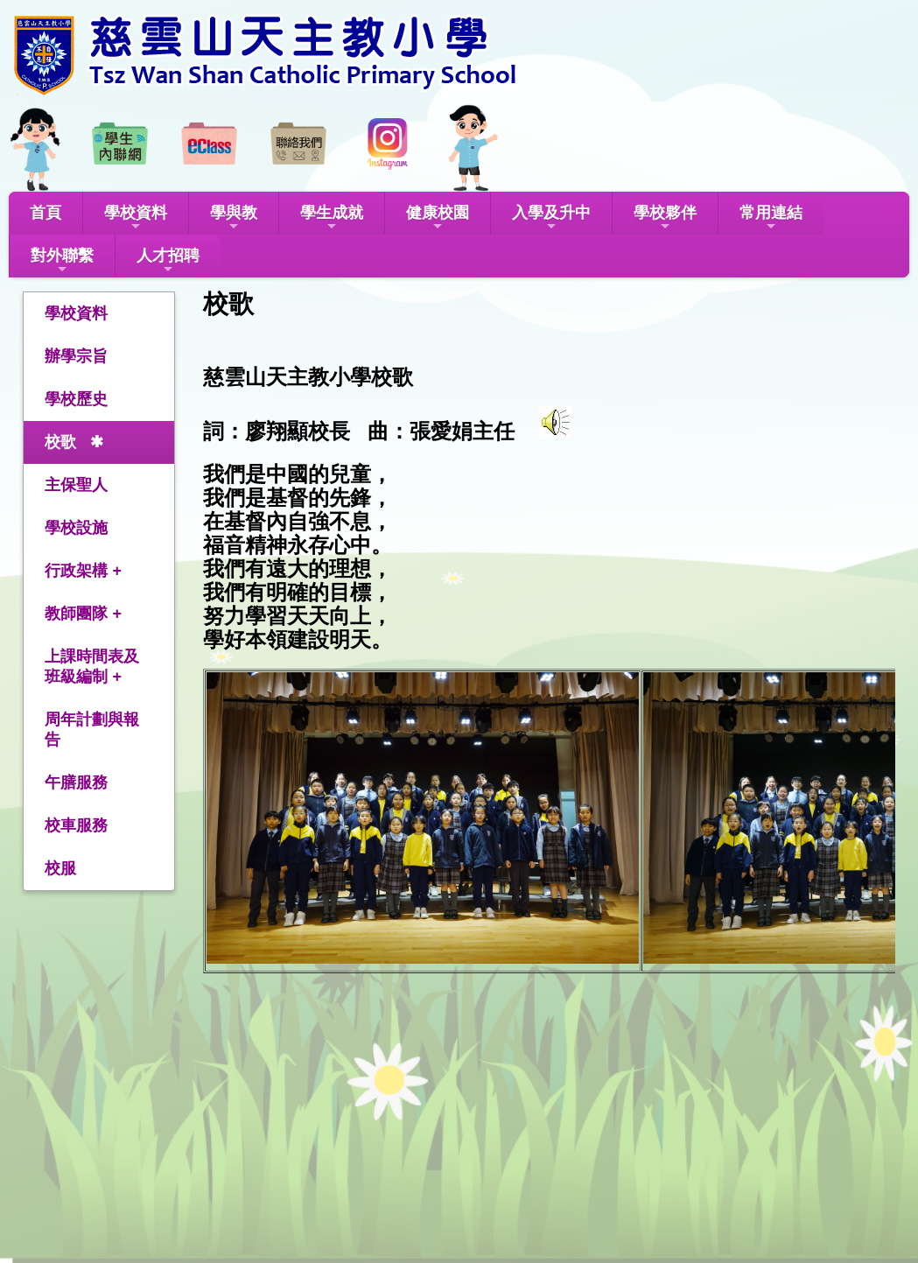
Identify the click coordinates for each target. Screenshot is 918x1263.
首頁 (45, 212)
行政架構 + (83, 570)
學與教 (233, 218)
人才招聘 (168, 261)
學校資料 (135, 218)
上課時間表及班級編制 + (92, 666)
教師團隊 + (83, 613)
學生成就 (331, 218)
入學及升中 (551, 218)
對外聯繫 (62, 261)
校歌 (60, 442)
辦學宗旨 (76, 356)
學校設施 (76, 528)
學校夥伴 (665, 218)
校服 (60, 868)
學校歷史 (76, 399)
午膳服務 (76, 782)
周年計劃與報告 (92, 729)
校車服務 (76, 825)
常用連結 (770, 218)
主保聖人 (76, 485)
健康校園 (437, 218)
